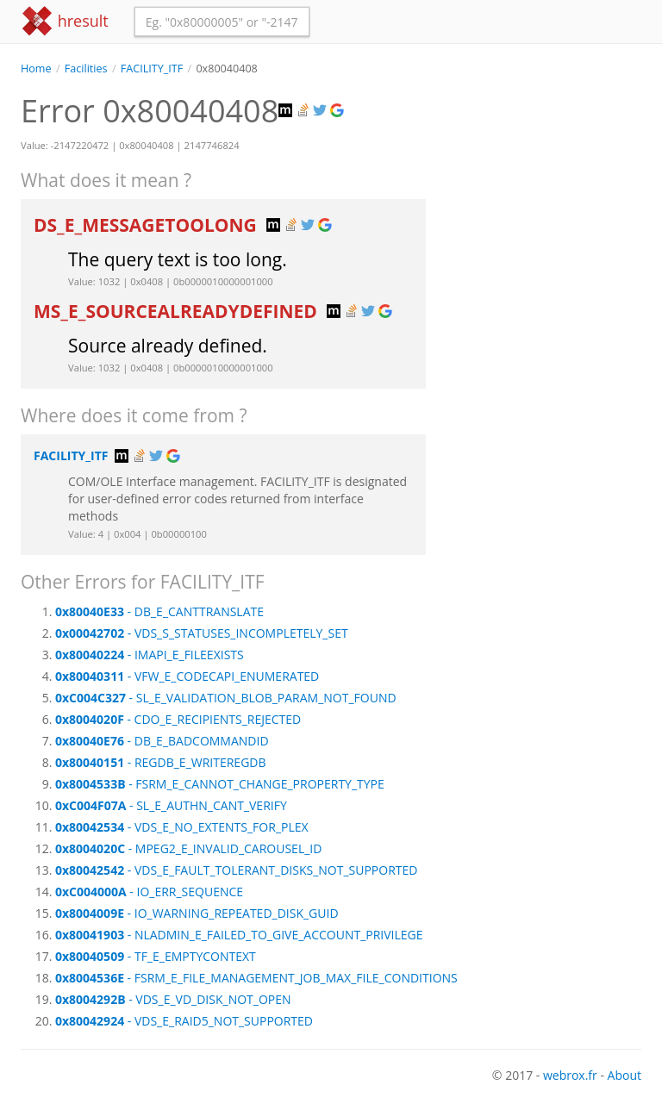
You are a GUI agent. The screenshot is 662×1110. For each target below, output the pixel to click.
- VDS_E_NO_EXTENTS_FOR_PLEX (182, 827)
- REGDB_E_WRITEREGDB (160, 762)
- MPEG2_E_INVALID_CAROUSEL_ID (188, 848)
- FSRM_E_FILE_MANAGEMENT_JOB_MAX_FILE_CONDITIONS (256, 978)
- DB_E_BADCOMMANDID (162, 741)
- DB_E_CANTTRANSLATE (159, 611)
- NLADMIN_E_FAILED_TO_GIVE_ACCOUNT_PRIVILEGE (239, 934)
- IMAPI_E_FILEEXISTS (149, 654)
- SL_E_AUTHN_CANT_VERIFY (171, 805)
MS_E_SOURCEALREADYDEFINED (178, 311)
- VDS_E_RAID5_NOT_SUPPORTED (184, 1021)
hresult (65, 21)
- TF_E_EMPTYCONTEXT (155, 956)
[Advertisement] (546, 163)
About (624, 1075)
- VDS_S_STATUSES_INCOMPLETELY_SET (201, 633)
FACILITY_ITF (152, 68)
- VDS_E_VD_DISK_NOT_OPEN (173, 999)
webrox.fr (570, 1075)
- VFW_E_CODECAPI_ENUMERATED (187, 676)
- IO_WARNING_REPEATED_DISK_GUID (197, 913)
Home (36, 68)
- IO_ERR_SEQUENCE (149, 891)
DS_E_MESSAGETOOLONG (147, 225)
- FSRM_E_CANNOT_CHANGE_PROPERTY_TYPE (219, 784)
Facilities (86, 68)
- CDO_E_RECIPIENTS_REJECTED (178, 719)
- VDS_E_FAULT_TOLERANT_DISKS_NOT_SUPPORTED (236, 870)
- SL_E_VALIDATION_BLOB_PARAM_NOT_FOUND (226, 697)
